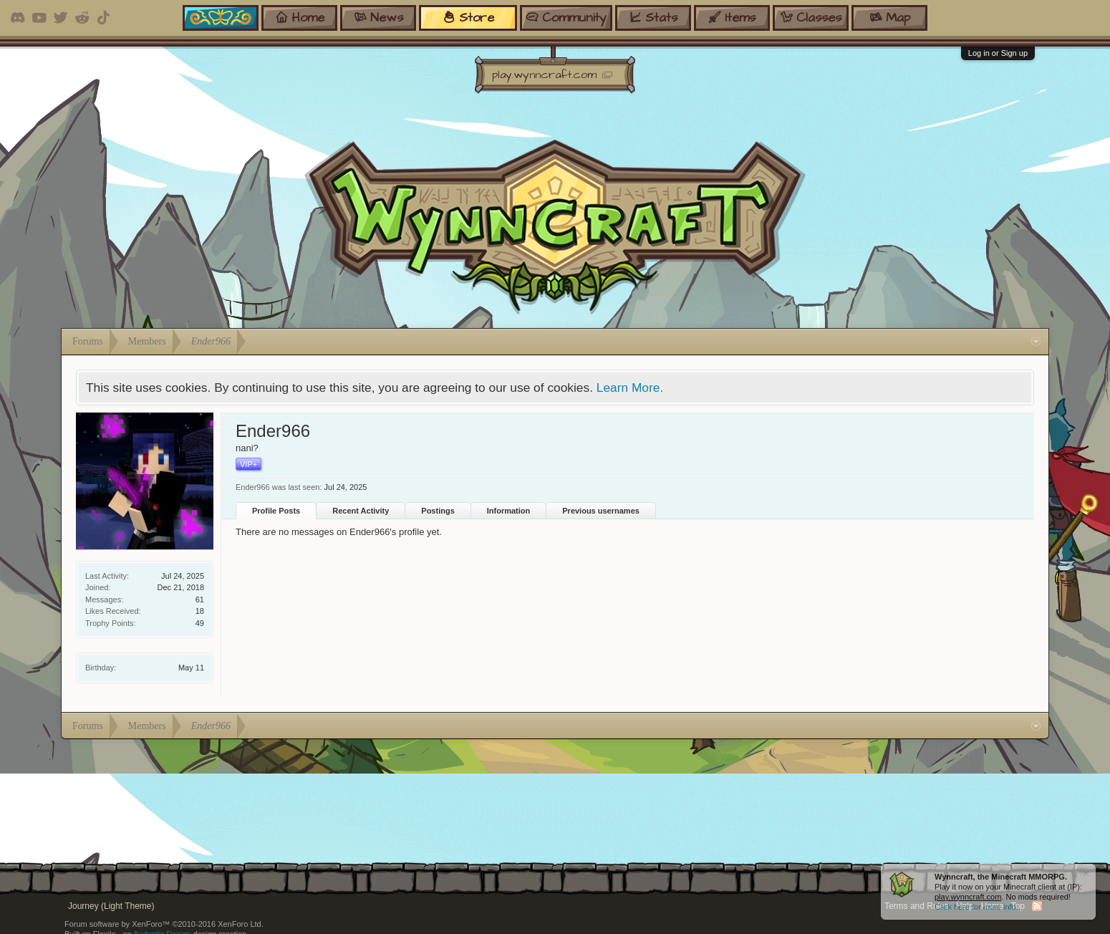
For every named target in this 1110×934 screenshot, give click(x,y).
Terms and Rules (916, 906)
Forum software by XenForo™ (164, 924)
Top (1018, 906)
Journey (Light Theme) (111, 906)
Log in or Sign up (998, 53)
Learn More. (630, 387)
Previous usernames (601, 510)
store (468, 17)
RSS (1037, 906)
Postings (437, 510)
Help (965, 906)
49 (200, 623)
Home (992, 906)
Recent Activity (360, 510)
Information (509, 510)
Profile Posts (276, 510)
